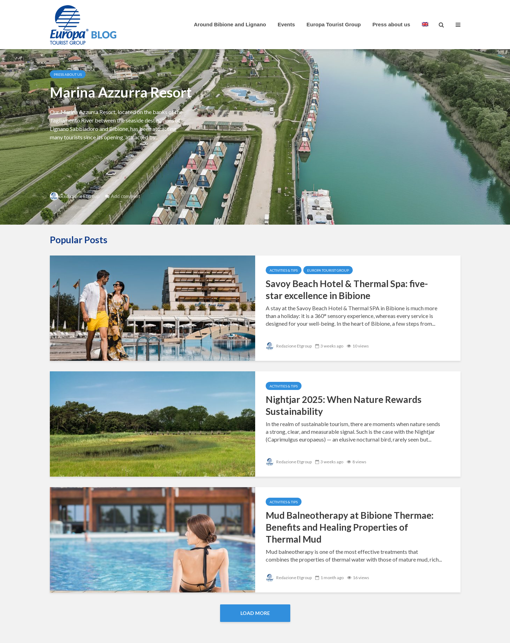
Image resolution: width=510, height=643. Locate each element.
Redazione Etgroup (75, 196)
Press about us (391, 24)
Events (286, 24)
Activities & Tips (284, 270)
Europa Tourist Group (333, 24)
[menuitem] (425, 25)
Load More (255, 613)
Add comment (125, 196)
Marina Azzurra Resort (121, 92)
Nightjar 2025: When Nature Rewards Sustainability (344, 405)
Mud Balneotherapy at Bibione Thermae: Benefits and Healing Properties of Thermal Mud (349, 527)
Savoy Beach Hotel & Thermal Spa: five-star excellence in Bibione (347, 289)
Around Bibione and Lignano (230, 24)
